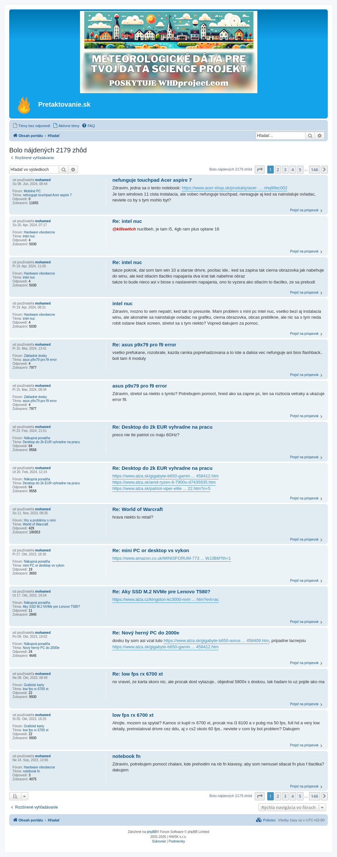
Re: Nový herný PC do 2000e (145, 632)
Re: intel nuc (127, 221)
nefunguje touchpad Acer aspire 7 (47, 195)
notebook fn (31, 771)
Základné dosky (35, 356)
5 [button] (300, 170)
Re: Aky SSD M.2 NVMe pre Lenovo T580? (161, 591)
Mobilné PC (32, 191)
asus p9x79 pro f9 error (40, 360)
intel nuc (29, 236)
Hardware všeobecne (39, 232)
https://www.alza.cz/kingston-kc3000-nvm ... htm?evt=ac (165, 599)
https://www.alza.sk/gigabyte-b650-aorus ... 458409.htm (216, 640)
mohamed (43, 180)
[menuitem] (31, 126)
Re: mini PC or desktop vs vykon (150, 550)
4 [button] (293, 170)
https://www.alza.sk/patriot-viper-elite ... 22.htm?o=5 (161, 488)
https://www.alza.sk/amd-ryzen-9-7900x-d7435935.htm (164, 482)
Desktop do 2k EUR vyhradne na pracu (51, 442)
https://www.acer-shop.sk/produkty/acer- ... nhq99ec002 (234, 187)
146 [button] (314, 170)
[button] (260, 170)
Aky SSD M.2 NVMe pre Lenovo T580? (51, 606)
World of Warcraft (35, 524)
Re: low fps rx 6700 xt (137, 674)
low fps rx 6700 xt (35, 689)
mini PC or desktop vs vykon (43, 565)
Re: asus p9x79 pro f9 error (144, 344)
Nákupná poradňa (37, 438)
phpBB (152, 832)
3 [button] (285, 170)
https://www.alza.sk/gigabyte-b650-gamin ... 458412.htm (165, 475)
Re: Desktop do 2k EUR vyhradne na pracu (162, 427)
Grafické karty (34, 685)
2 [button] (278, 170)
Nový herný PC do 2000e (41, 648)
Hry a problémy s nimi (40, 520)
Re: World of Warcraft (137, 509)
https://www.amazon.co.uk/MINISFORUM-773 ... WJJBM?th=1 (171, 558)
